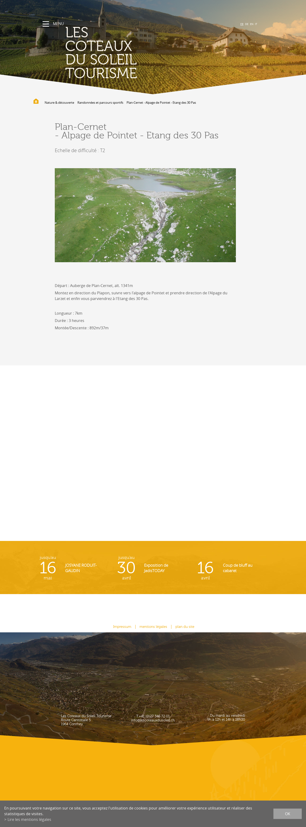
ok (287, 813)
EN (251, 24)
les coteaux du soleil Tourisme (101, 53)
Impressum (122, 627)
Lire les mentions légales (29, 819)
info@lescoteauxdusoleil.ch (153, 720)
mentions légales (153, 627)
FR (241, 24)
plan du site (184, 627)
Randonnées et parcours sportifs (100, 102)
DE (246, 24)
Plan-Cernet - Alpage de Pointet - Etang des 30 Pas (161, 102)
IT (256, 24)
